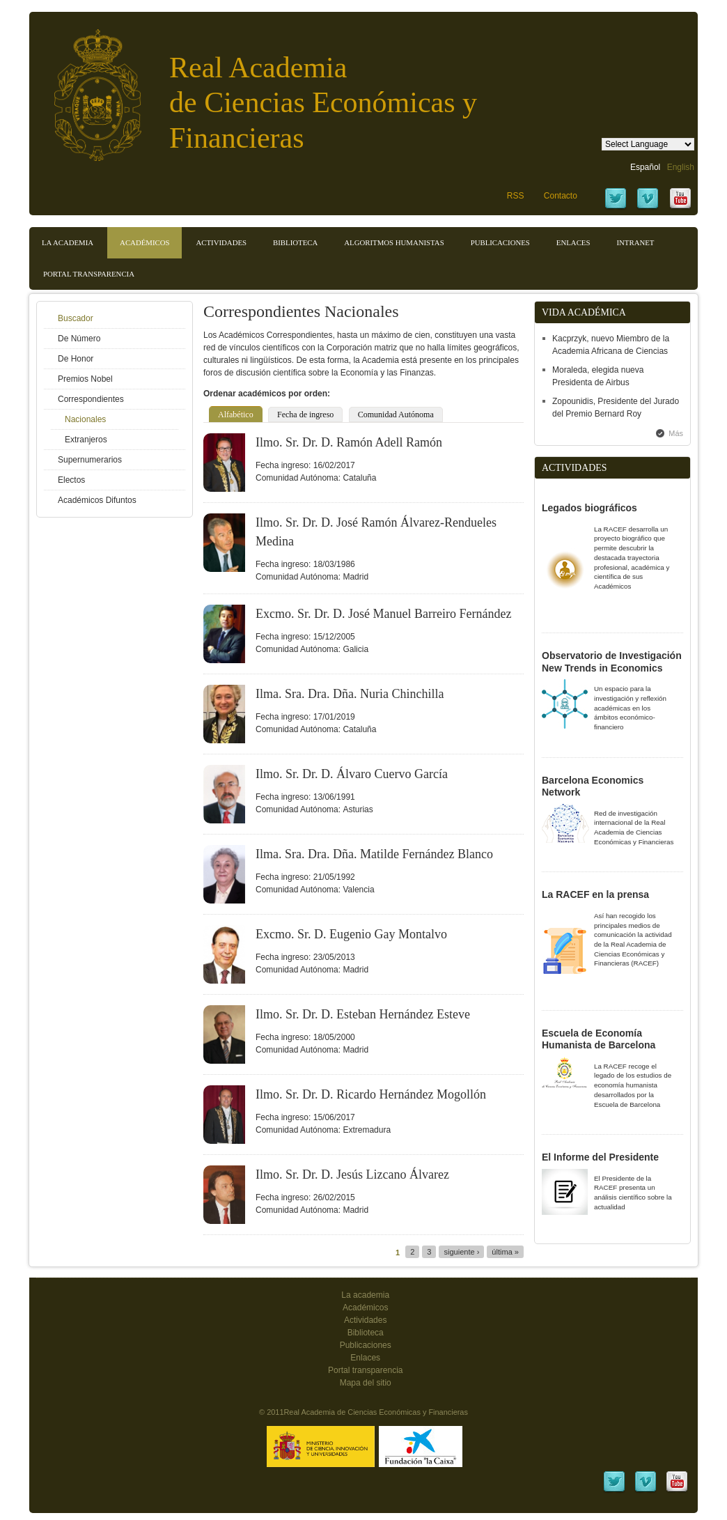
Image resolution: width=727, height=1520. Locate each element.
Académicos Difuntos (97, 500)
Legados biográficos (589, 507)
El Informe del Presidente (600, 1157)
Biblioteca (295, 242)
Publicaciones (500, 242)
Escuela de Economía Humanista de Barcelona (598, 1039)
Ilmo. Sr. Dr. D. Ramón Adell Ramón (349, 442)
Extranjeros (86, 439)
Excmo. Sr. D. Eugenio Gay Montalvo (351, 934)
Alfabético (235, 414)
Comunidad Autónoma (396, 414)
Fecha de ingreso (305, 414)
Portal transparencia (88, 274)
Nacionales (85, 419)
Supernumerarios (90, 460)
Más (676, 433)
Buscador (75, 318)
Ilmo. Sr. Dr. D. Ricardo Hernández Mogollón (371, 1094)
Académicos (144, 242)
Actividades (221, 242)
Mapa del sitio (365, 1383)
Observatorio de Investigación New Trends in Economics (612, 662)
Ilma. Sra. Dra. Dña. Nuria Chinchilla (350, 694)
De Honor (75, 359)
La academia (365, 1295)
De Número (79, 338)
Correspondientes (91, 399)
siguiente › (461, 1252)
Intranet (635, 242)
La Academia (67, 242)
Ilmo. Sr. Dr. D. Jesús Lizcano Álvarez (352, 1174)
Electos (71, 480)
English (680, 167)
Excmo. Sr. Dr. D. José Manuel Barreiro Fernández (383, 614)
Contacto (560, 196)
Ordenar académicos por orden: (266, 393)
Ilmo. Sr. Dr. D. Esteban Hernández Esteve (363, 1014)
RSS (515, 196)
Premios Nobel (85, 379)
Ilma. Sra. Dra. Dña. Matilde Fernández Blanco (374, 854)
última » (505, 1252)
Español (645, 167)
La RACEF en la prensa (595, 894)
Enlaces (573, 242)
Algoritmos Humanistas (394, 242)
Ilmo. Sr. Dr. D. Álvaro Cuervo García (352, 774)
